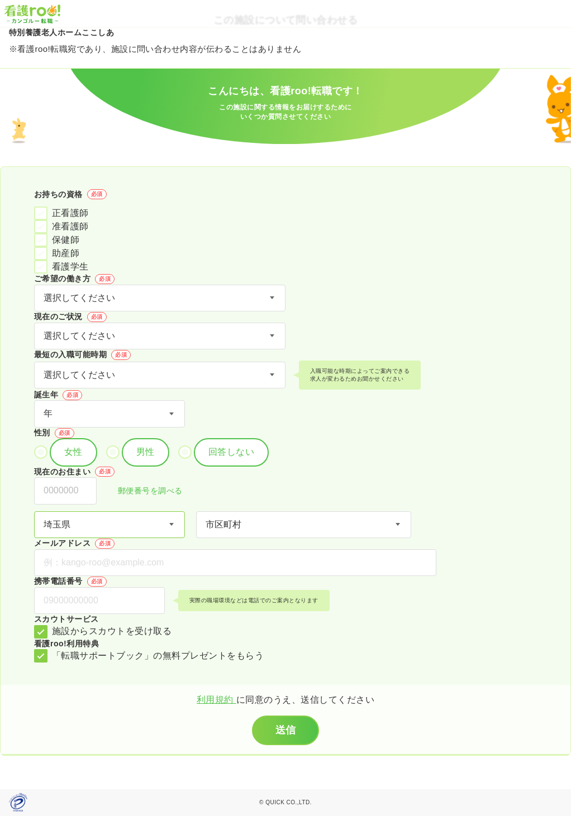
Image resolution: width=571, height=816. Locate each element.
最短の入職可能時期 (82, 355)
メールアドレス (74, 544)
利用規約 (216, 699)
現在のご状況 (70, 317)
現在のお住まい (74, 472)
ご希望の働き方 (74, 279)
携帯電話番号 (70, 582)
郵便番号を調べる (144, 491)
